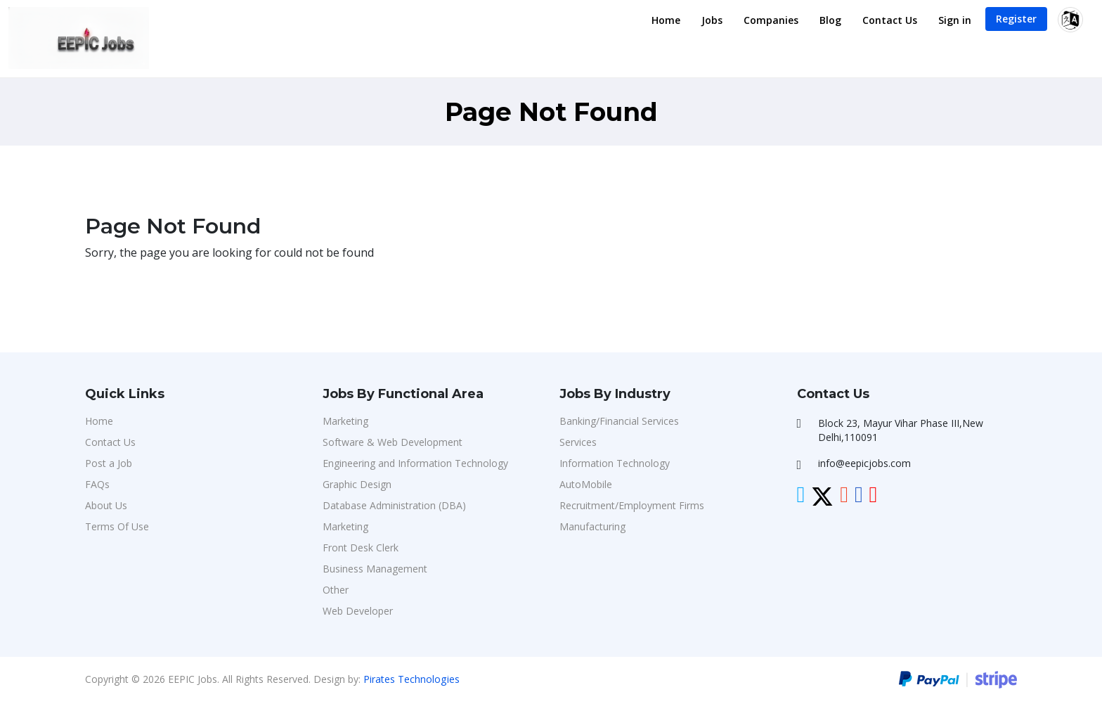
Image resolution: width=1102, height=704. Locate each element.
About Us (106, 505)
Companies (771, 20)
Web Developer (358, 610)
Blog (830, 20)
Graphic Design (357, 484)
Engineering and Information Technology (415, 463)
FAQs (97, 484)
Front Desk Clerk (360, 547)
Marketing (345, 421)
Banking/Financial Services (619, 421)
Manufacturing (592, 526)
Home (666, 20)
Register (1016, 18)
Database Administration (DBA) (394, 505)
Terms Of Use (117, 526)
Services (578, 442)
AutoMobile (585, 484)
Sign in (954, 20)
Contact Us (889, 20)
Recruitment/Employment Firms (631, 505)
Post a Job (108, 463)
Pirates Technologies (411, 679)
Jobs (711, 20)
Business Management (375, 568)
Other (336, 589)
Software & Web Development (392, 442)
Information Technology (614, 463)
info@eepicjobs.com (864, 463)
